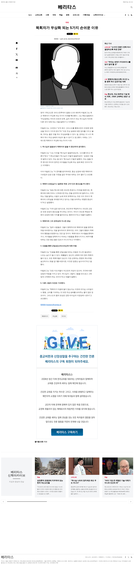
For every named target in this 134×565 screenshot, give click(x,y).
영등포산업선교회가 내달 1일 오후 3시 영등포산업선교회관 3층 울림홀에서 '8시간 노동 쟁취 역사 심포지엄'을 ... (117, 87)
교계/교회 (38, 15)
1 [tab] (27, 501)
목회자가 (45, 316)
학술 (61, 15)
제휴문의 (101, 557)
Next (131, 501)
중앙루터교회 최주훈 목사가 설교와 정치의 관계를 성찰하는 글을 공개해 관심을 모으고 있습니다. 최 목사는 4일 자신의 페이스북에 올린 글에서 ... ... (84, 490)
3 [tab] (107, 501)
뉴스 (30, 15)
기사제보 (108, 557)
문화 (67, 15)
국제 (54, 15)
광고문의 (94, 557)
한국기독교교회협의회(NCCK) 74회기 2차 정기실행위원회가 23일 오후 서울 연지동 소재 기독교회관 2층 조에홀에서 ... (117, 55)
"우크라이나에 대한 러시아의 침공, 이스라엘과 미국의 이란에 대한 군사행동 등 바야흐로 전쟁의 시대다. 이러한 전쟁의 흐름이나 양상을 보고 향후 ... (49, 490)
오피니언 (76, 15)
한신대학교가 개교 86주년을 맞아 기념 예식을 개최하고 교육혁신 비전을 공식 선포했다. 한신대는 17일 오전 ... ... (117, 104)
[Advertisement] (67, 528)
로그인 (131, 2)
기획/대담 (86, 15)
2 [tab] (67, 501)
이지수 (56, 39)
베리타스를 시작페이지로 (8, 2)
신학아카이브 (98, 15)
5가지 (64, 316)
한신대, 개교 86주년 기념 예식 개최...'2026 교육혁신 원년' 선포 (117, 96)
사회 (47, 15)
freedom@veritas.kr (53, 305)
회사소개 (87, 557)
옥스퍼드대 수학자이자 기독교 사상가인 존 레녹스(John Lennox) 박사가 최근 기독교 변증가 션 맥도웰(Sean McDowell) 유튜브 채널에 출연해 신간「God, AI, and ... (117, 490)
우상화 (55, 316)
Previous (3, 501)
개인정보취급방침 (117, 557)
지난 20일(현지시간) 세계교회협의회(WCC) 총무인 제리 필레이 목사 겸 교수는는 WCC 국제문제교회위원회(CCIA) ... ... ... (117, 71)
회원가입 (125, 2)
